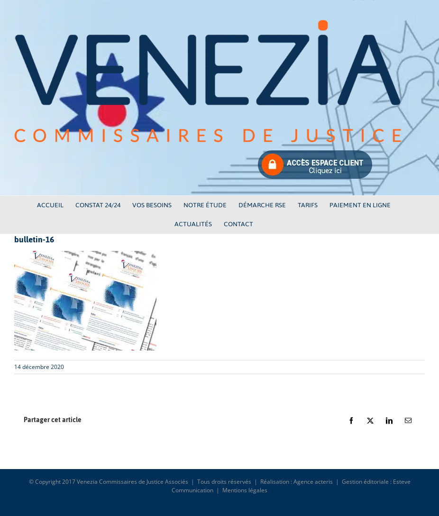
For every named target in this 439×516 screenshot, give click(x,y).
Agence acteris (313, 482)
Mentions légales (244, 490)
